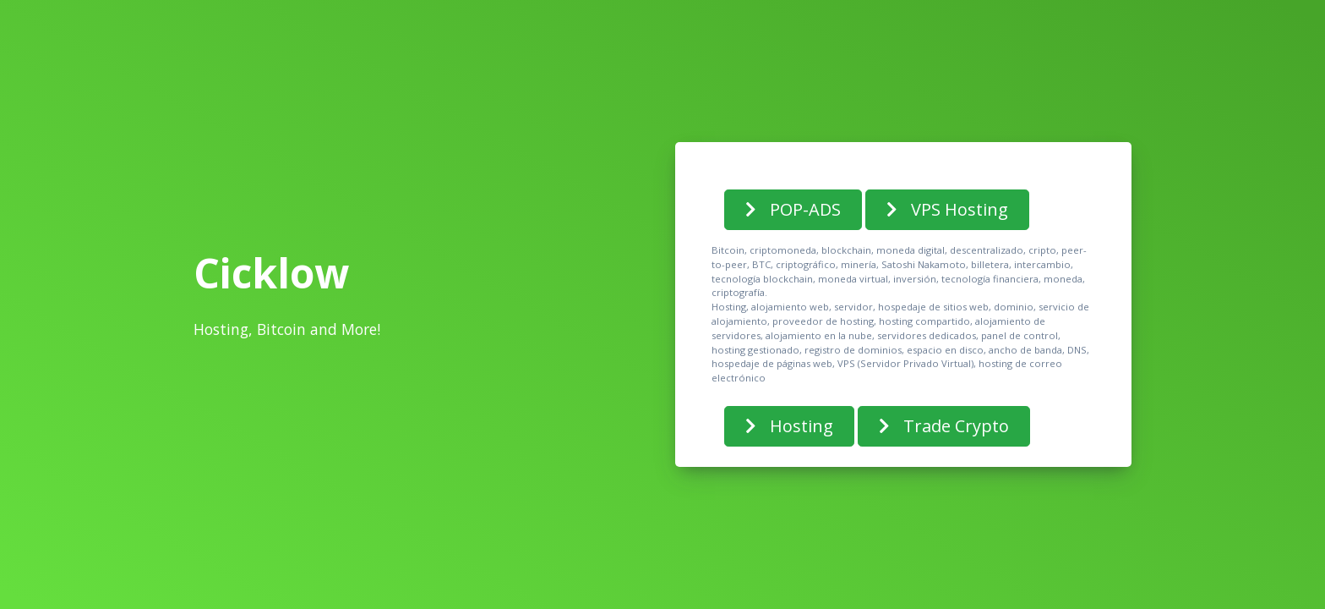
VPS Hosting (947, 209)
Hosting (789, 425)
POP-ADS (793, 209)
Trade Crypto (944, 425)
